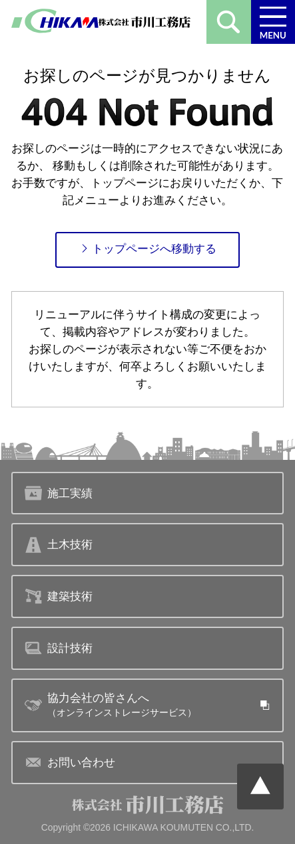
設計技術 (59, 648)
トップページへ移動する (148, 249)
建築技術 (59, 596)
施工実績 (59, 493)
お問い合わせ (70, 762)
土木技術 (59, 545)
